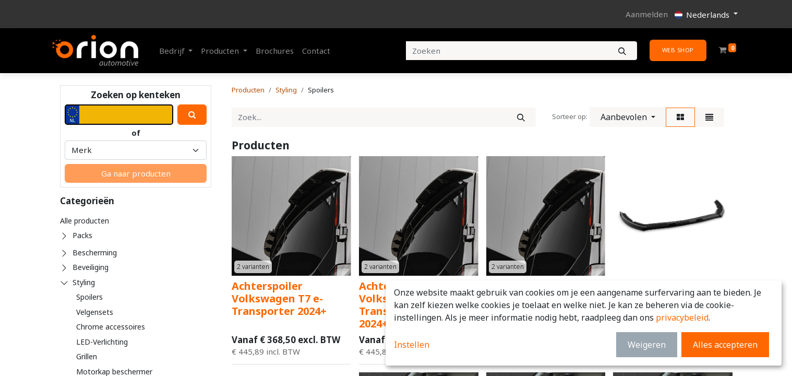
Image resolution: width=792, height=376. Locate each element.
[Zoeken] (622, 51)
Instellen (411, 344)
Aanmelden (647, 14)
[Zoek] (521, 117)
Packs (82, 235)
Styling (84, 282)
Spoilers (89, 297)
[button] (628, 117)
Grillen (86, 356)
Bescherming (95, 252)
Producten (248, 90)
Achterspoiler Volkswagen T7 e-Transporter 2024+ (279, 298)
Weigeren (647, 344)
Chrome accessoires (110, 327)
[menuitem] (274, 51)
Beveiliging (91, 267)
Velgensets (94, 312)
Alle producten (84, 221)
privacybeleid (682, 317)
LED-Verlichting (102, 342)
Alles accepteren (725, 344)
